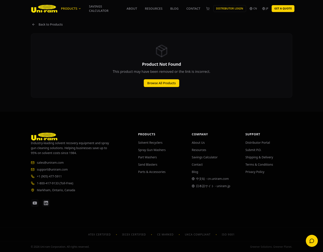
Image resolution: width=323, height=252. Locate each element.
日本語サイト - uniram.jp (211, 186)
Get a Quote (283, 8)
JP (265, 8)
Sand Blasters (147, 164)
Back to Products (47, 24)
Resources (153, 8)
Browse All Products (161, 83)
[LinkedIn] (46, 203)
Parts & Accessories (152, 172)
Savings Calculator (99, 8)
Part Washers (147, 157)
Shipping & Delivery (259, 157)
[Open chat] (312, 241)
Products (71, 8)
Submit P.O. (253, 150)
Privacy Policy (254, 172)
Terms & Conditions (259, 164)
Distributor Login (229, 8)
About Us (198, 143)
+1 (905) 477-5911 (46, 176)
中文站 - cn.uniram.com (210, 179)
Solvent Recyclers (150, 143)
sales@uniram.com (47, 162)
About (132, 8)
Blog (174, 8)
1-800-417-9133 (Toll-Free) (52, 183)
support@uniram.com (49, 169)
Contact (193, 8)
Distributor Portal (257, 143)
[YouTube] (35, 203)
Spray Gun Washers (152, 150)
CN (253, 8)
